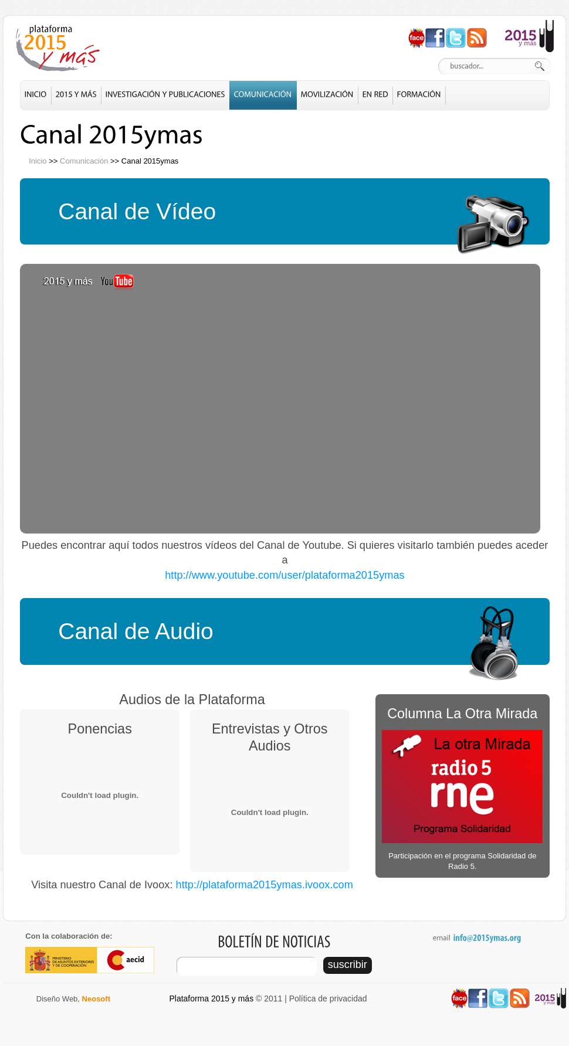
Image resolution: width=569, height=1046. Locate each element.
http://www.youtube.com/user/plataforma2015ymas (284, 575)
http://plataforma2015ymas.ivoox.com (264, 885)
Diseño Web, (73, 998)
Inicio (37, 161)
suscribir (347, 964)
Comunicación (84, 161)
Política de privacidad (328, 998)
